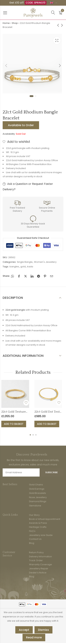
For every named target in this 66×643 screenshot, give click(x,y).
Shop (15, 23)
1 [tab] (31, 96)
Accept (24, 630)
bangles (14, 266)
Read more (34, 637)
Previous (6, 65)
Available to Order (21, 125)
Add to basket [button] (31, 424)
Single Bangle (25, 262)
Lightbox (57, 40)
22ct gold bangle (15, 310)
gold (23, 266)
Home (6, 23)
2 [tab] (35, 96)
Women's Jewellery (45, 262)
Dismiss (43, 630)
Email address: (21, 472)
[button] (30, 434)
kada (30, 266)
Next (59, 65)
